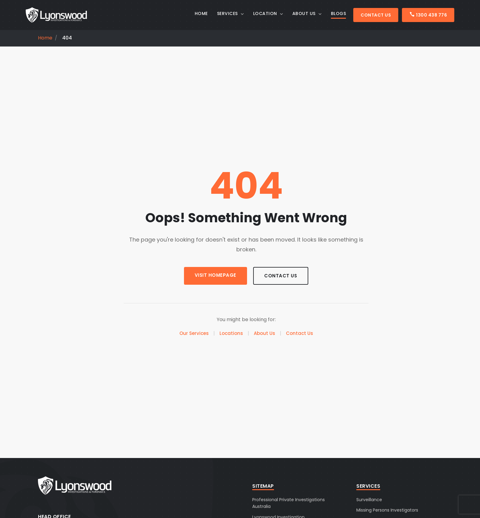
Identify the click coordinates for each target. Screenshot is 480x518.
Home (45, 38)
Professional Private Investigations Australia (288, 503)
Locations (231, 334)
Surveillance (369, 500)
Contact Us (376, 15)
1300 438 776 (428, 15)
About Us (264, 334)
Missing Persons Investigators (387, 510)
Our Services (194, 334)
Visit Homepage (213, 275)
